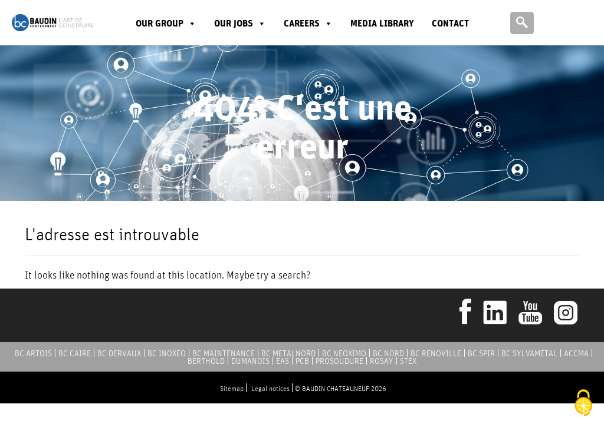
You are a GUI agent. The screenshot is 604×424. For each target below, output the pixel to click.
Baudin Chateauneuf (53, 22)
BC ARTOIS (33, 353)
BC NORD (388, 353)
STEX (408, 361)
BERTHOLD (206, 361)
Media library (382, 23)
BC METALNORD (288, 353)
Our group (166, 23)
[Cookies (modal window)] (583, 403)
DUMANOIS (250, 361)
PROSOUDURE (339, 361)
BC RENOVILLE (436, 353)
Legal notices (270, 388)
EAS (282, 361)
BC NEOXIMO (344, 353)
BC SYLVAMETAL (529, 353)
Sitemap (232, 388)
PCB (302, 361)
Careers (308, 23)
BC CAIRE (74, 353)
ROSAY (381, 361)
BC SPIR (481, 353)
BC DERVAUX (119, 353)
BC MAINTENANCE (223, 353)
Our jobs (240, 23)
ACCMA (576, 353)
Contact (450, 23)
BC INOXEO (166, 353)
